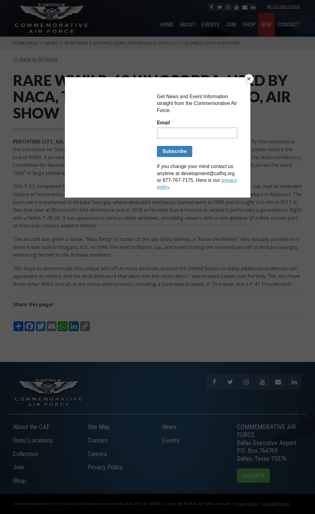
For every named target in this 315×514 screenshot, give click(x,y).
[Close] (248, 78)
